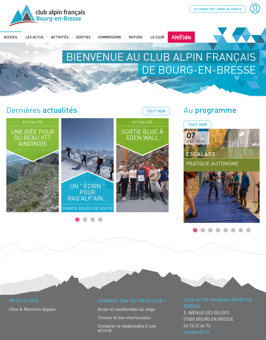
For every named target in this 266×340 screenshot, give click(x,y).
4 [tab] (100, 219)
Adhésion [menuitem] (181, 36)
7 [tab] (240, 230)
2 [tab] (84, 219)
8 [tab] (248, 230)
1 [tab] (77, 219)
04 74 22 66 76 (197, 325)
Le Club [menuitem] (157, 36)
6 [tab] (233, 230)
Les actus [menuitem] (34, 36)
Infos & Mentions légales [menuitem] (32, 308)
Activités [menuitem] (59, 36)
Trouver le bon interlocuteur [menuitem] (124, 317)
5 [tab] (225, 230)
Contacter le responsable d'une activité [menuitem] (127, 327)
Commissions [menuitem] (109, 36)
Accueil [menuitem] (11, 36)
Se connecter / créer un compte (217, 9)
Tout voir (156, 110)
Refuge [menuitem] (136, 36)
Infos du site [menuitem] (23, 300)
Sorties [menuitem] (83, 36)
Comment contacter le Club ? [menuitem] (132, 300)
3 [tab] (92, 219)
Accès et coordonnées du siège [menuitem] (126, 308)
